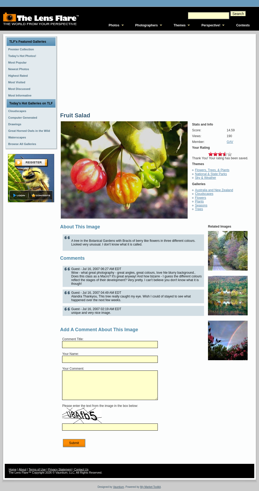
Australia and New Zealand (214, 190)
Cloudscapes (204, 194)
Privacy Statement (60, 469)
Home (12, 469)
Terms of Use (37, 469)
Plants (199, 201)
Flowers (200, 198)
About (22, 469)
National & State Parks (211, 174)
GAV (230, 142)
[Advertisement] (31, 287)
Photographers (146, 25)
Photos (114, 25)
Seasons (201, 205)
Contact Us (81, 469)
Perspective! (210, 25)
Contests (243, 25)
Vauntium (118, 486)
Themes (180, 25)
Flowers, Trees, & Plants (212, 170)
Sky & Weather (205, 178)
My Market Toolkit (150, 486)
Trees (199, 209)
